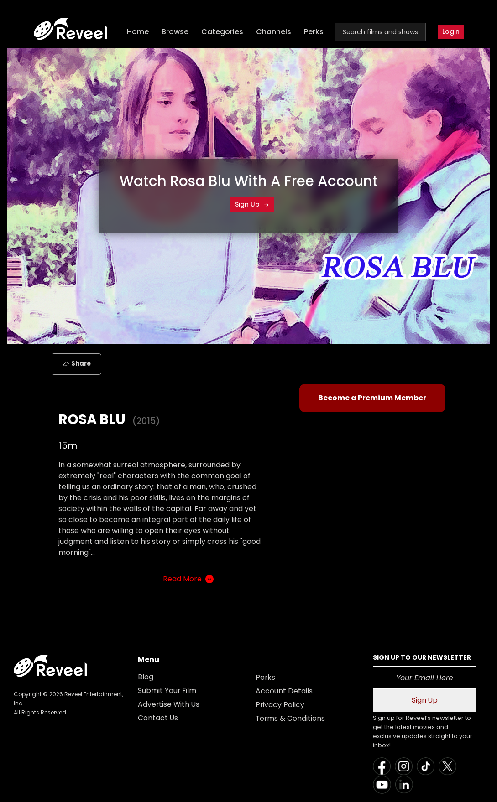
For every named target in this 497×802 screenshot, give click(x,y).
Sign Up (252, 204)
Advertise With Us (169, 704)
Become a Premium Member (372, 398)
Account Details (284, 691)
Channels (274, 32)
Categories (223, 32)
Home (139, 32)
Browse (175, 32)
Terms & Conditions (291, 718)
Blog (145, 677)
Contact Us (158, 718)
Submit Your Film (167, 690)
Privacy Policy (280, 704)
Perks (314, 32)
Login (451, 31)
